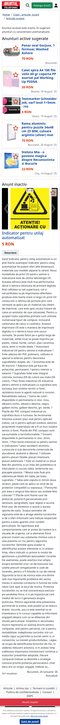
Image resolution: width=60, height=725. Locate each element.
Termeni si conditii (44, 688)
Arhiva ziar (22, 688)
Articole (7, 688)
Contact (47, 692)
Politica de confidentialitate (22, 692)
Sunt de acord (30, 721)
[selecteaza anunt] (16, 48)
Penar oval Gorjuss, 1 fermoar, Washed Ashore (38, 49)
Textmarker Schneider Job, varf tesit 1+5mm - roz (39, 102)
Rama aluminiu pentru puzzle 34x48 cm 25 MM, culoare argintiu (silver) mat (37, 129)
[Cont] (56, 5)
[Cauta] (28, 5)
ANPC (30, 696)
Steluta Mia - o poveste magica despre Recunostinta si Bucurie (38, 158)
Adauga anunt (42, 5)
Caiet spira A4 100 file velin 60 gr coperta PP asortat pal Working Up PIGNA (39, 76)
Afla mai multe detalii (39, 716)
